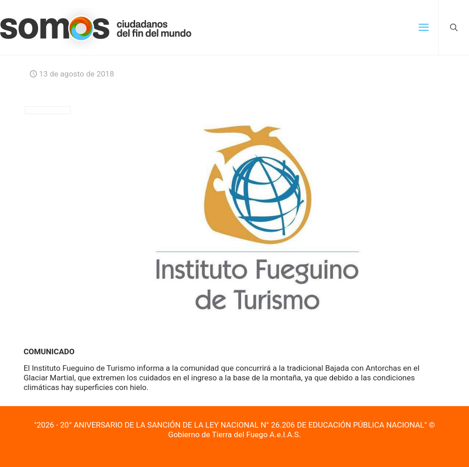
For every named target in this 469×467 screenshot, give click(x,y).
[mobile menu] (423, 27)
